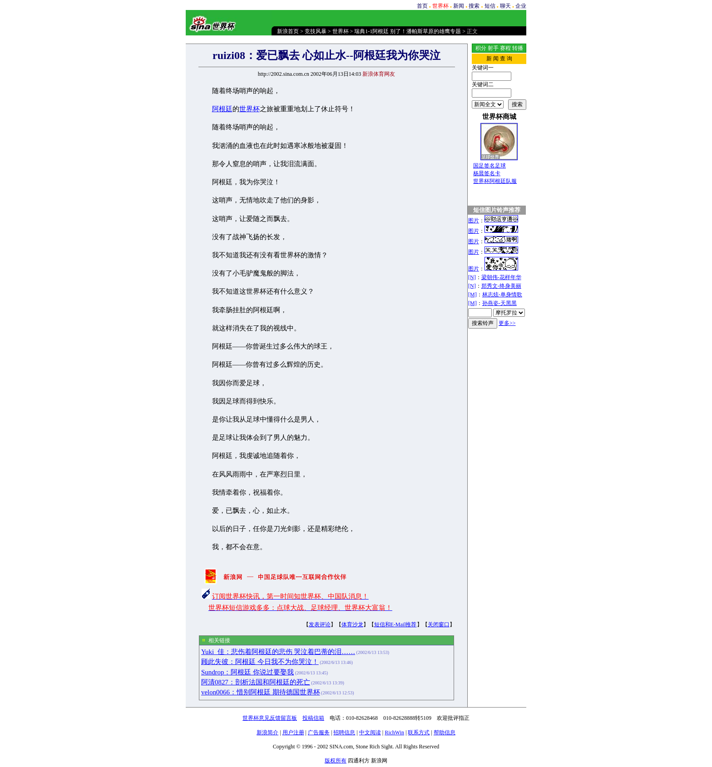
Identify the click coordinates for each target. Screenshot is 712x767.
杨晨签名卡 (486, 173)
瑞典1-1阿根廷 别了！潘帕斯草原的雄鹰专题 (407, 31)
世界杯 (340, 31)
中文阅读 (370, 732)
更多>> (507, 323)
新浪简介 (267, 732)
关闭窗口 (439, 624)
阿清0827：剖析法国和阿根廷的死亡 (255, 682)
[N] (472, 277)
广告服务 (319, 732)
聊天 (505, 6)
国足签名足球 (489, 165)
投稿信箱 (313, 718)
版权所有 (335, 760)
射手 (493, 48)
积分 (480, 48)
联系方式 (419, 732)
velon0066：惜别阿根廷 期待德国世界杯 (260, 692)
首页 (422, 6)
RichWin (394, 732)
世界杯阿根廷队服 (495, 181)
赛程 (505, 48)
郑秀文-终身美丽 (501, 286)
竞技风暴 (315, 31)
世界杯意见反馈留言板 (269, 718)
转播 (517, 48)
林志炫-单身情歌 (502, 294)
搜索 (474, 6)
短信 (490, 6)
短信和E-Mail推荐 (395, 624)
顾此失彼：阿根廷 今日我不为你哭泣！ (260, 661)
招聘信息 (344, 732)
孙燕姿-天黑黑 (499, 303)
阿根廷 (222, 109)
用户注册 (293, 732)
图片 (473, 220)
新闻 (458, 6)
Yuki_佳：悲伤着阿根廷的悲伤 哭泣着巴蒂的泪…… (278, 651)
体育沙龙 (352, 624)
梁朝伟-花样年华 (501, 277)
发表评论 (320, 624)
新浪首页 (288, 31)
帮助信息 (444, 732)
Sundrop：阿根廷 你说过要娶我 (247, 672)
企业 (520, 6)
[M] (472, 294)
